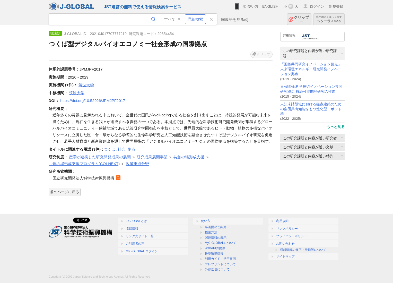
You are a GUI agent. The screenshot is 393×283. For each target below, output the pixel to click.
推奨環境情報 (214, 253)
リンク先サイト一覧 (140, 236)
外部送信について (217, 269)
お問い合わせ (285, 243)
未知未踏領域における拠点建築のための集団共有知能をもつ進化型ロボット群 (311, 109)
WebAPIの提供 (215, 248)
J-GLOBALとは (136, 221)
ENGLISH (270, 6)
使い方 (253, 6)
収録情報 (132, 228)
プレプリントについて (220, 264)
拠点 (131, 149)
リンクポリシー (287, 228)
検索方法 (211, 232)
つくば (109, 149)
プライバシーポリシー (291, 236)
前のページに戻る (64, 192)
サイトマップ (285, 256)
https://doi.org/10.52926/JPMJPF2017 (92, 100)
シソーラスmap (329, 19)
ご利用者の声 (135, 243)
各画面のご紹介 (215, 227)
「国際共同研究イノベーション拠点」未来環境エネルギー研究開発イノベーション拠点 (311, 69)
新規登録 (336, 6)
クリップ (301, 19)
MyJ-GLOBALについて (220, 243)
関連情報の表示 (215, 237)
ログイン (317, 6)
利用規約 (282, 221)
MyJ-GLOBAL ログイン (142, 251)
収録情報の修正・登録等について (303, 250)
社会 (121, 149)
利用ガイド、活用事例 (220, 259)
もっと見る (336, 127)
